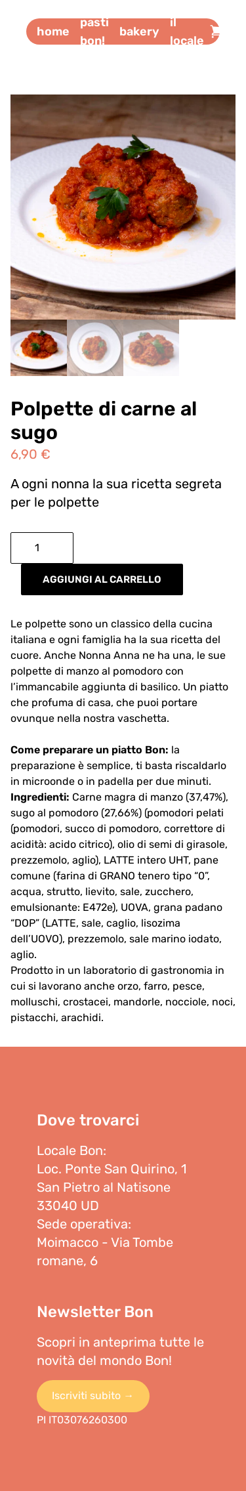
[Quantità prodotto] (41, 548)
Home (53, 31)
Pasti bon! (94, 31)
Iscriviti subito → (93, 1395)
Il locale (187, 31)
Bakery (139, 31)
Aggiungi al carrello (102, 579)
